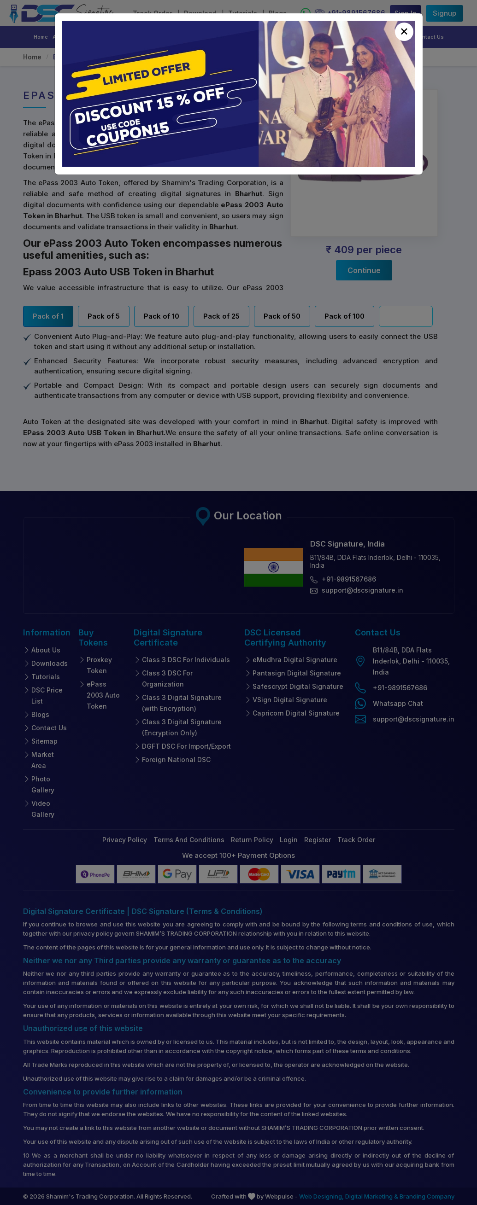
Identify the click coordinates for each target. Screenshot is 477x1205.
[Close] (404, 32)
